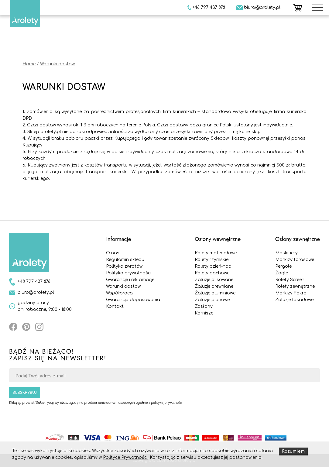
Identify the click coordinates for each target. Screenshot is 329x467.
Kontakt (115, 306)
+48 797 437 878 (34, 281)
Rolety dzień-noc (213, 266)
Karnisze (204, 313)
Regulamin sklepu (125, 259)
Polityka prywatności (128, 273)
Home (29, 64)
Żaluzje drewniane (214, 286)
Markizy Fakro (291, 293)
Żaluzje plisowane (214, 279)
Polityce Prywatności (125, 457)
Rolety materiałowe (216, 253)
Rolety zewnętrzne (295, 286)
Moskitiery (286, 253)
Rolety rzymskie (211, 259)
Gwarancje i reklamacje (130, 279)
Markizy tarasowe (294, 259)
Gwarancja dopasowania (133, 299)
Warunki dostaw (57, 64)
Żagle (281, 273)
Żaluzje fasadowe (294, 299)
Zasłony (204, 306)
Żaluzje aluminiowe (215, 293)
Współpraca (119, 293)
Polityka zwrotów (124, 266)
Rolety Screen (289, 279)
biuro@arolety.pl (36, 292)
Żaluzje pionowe (212, 299)
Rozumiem (293, 451)
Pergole (283, 266)
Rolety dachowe (212, 273)
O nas (112, 253)
